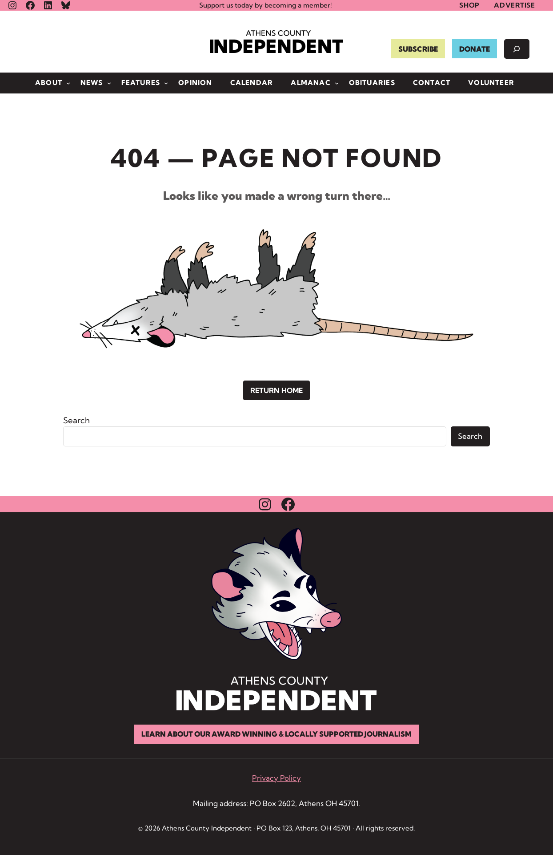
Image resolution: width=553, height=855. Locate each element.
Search (76, 420)
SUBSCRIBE (417, 49)
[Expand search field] (516, 49)
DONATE (474, 49)
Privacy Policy (276, 778)
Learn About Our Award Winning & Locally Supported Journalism (276, 734)
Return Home (276, 390)
